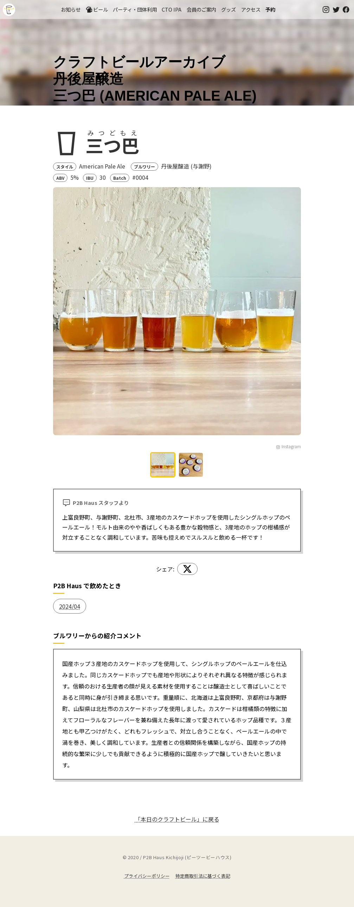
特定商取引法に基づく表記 (202, 876)
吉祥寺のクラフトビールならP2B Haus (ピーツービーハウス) (9, 10)
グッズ (228, 9)
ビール (96, 9)
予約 (270, 9)
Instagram (288, 446)
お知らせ (71, 9)
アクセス (250, 9)
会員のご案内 (201, 9)
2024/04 (69, 606)
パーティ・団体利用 (135, 9)
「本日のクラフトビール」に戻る (177, 819)
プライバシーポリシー (147, 876)
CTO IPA (171, 9)
